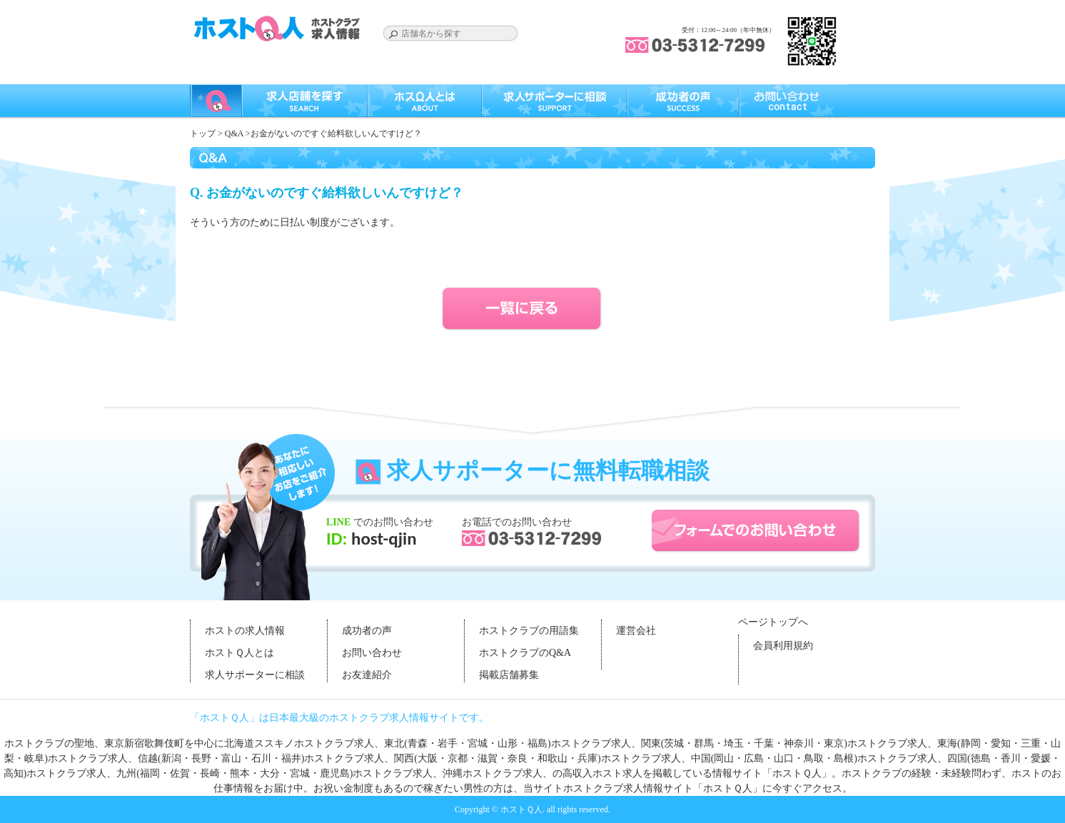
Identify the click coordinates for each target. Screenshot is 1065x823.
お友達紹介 (367, 675)
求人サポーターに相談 (255, 675)
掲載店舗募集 (509, 675)
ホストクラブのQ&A (525, 652)
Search (393, 34)
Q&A (234, 133)
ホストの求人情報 (245, 630)
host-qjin (381, 538)
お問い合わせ (372, 652)
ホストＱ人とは (239, 652)
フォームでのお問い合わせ (756, 531)
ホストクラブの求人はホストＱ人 (279, 28)
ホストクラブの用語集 (529, 630)
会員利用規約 (783, 645)
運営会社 (636, 630)
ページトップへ (773, 622)
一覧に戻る (533, 309)
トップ (203, 133)
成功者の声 (367, 630)
